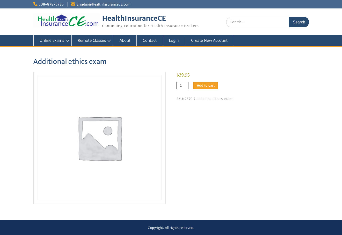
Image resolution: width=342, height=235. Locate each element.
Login (174, 40)
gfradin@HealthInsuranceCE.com (103, 4)
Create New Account (209, 40)
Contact (149, 40)
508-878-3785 (51, 4)
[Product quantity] (182, 85)
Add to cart (206, 85)
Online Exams (52, 40)
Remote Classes (92, 40)
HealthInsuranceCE (134, 18)
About (124, 40)
